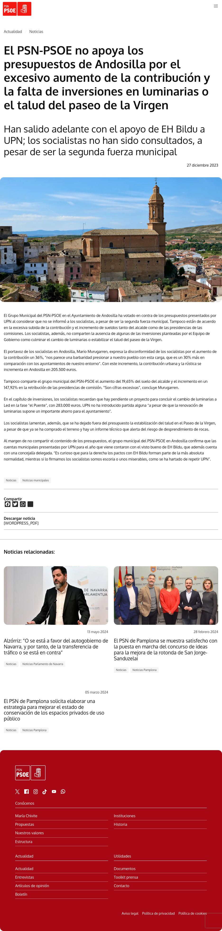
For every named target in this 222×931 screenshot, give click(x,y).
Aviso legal (130, 913)
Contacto (121, 886)
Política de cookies (193, 913)
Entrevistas (24, 877)
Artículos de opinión (32, 886)
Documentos (124, 869)
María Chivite (26, 816)
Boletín (21, 894)
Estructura (23, 842)
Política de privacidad (158, 913)
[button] (216, 6)
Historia (120, 824)
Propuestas (24, 824)
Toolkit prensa (126, 877)
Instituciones (124, 816)
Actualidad (13, 31)
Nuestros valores (29, 833)
